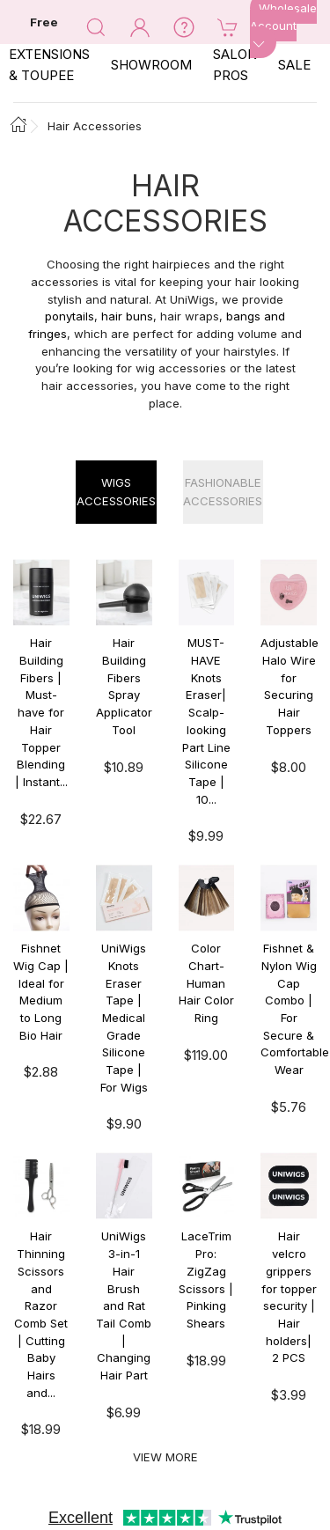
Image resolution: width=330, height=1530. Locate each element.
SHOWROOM (151, 64)
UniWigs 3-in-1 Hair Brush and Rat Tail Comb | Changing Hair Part (123, 1305)
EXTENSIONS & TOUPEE (49, 65)
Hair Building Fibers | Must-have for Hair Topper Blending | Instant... (41, 712)
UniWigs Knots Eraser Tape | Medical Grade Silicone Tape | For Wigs (124, 1017)
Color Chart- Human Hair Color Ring (206, 983)
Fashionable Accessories (222, 491)
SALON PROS (235, 65)
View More (165, 1457)
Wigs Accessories (116, 491)
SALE (294, 64)
